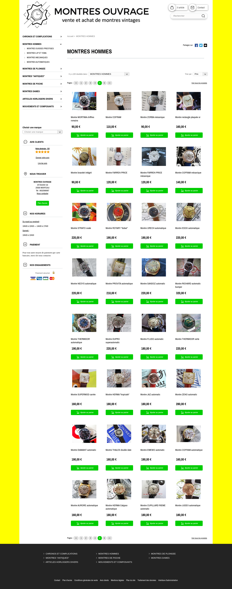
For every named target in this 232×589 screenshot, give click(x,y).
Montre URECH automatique (153, 228)
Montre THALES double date (118, 450)
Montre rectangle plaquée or (187, 117)
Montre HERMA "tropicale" (117, 394)
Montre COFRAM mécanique (188, 172)
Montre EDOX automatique (187, 228)
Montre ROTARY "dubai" (117, 228)
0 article (180, 7)
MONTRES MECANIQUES (37, 57)
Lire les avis (42, 163)
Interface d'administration (168, 580)
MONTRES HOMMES (108, 554)
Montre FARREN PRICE (116, 172)
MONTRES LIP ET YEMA (37, 53)
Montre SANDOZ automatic (152, 283)
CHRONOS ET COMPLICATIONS (61, 554)
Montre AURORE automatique (84, 505)
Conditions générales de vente (86, 580)
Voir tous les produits (199, 83)
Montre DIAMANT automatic (83, 450)
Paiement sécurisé (42, 273)
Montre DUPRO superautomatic (113, 340)
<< (76, 83)
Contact (201, 7)
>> (110, 83)
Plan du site (130, 580)
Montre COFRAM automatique (189, 450)
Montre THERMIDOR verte (187, 339)
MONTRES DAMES (160, 558)
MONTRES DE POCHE (109, 558)
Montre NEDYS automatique (83, 283)
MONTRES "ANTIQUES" (57, 558)
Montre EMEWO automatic (152, 450)
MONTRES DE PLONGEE (163, 554)
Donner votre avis (42, 157)
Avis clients (104, 580)
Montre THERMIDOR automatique (80, 340)
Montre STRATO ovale (81, 228)
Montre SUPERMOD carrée (83, 394)
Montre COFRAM (113, 117)
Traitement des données (147, 580)
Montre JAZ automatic (150, 394)
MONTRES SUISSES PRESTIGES (40, 48)
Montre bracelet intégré (81, 172)
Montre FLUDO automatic (152, 339)
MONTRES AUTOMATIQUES (38, 62)
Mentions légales (117, 580)
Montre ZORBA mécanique (152, 117)
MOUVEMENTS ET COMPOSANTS (115, 562)
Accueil (70, 36)
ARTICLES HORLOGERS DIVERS (62, 562)
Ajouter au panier (87, 135)
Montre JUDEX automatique (187, 505)
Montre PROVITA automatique (119, 283)
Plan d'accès (67, 580)
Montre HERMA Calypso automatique (116, 507)
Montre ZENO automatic (186, 394)
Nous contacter (42, 193)
